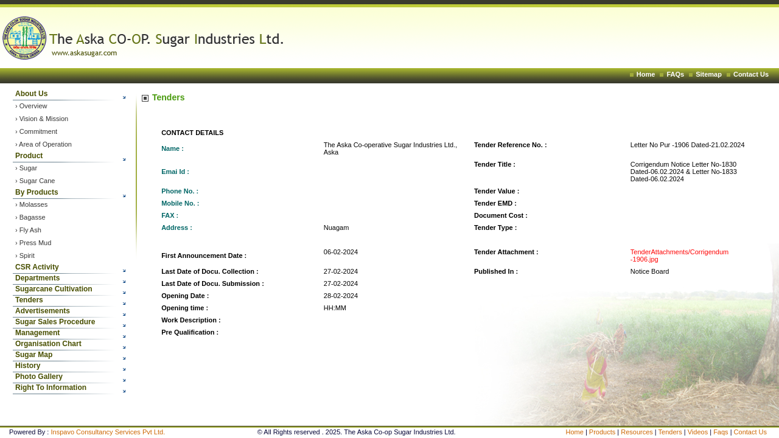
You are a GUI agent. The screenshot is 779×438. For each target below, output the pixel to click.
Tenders (29, 300)
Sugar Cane (37, 180)
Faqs (721, 432)
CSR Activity (37, 267)
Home (646, 74)
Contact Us (751, 74)
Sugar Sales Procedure (55, 322)
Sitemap (709, 74)
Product (29, 155)
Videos (699, 432)
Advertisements (42, 311)
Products (602, 432)
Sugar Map (33, 354)
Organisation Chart (48, 343)
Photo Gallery (39, 376)
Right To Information (50, 387)
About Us (31, 93)
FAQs (675, 74)
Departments (37, 278)
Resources (637, 432)
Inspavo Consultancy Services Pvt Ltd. (108, 432)
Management (37, 332)
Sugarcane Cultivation (54, 289)
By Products (36, 192)
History (27, 365)
